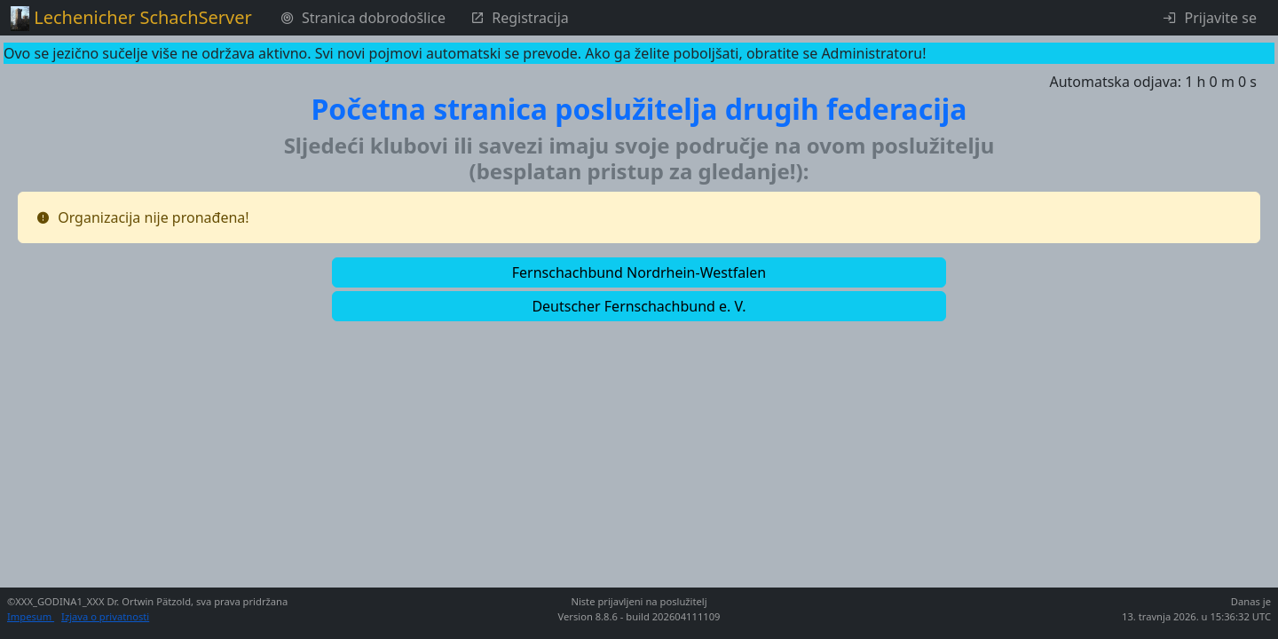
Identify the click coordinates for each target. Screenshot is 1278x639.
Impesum (30, 616)
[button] (639, 272)
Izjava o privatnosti (105, 616)
